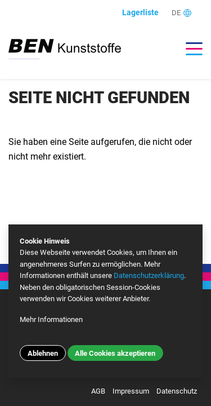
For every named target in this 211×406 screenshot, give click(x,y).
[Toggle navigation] (188, 49)
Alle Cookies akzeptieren (115, 353)
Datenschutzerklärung (149, 275)
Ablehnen (43, 353)
